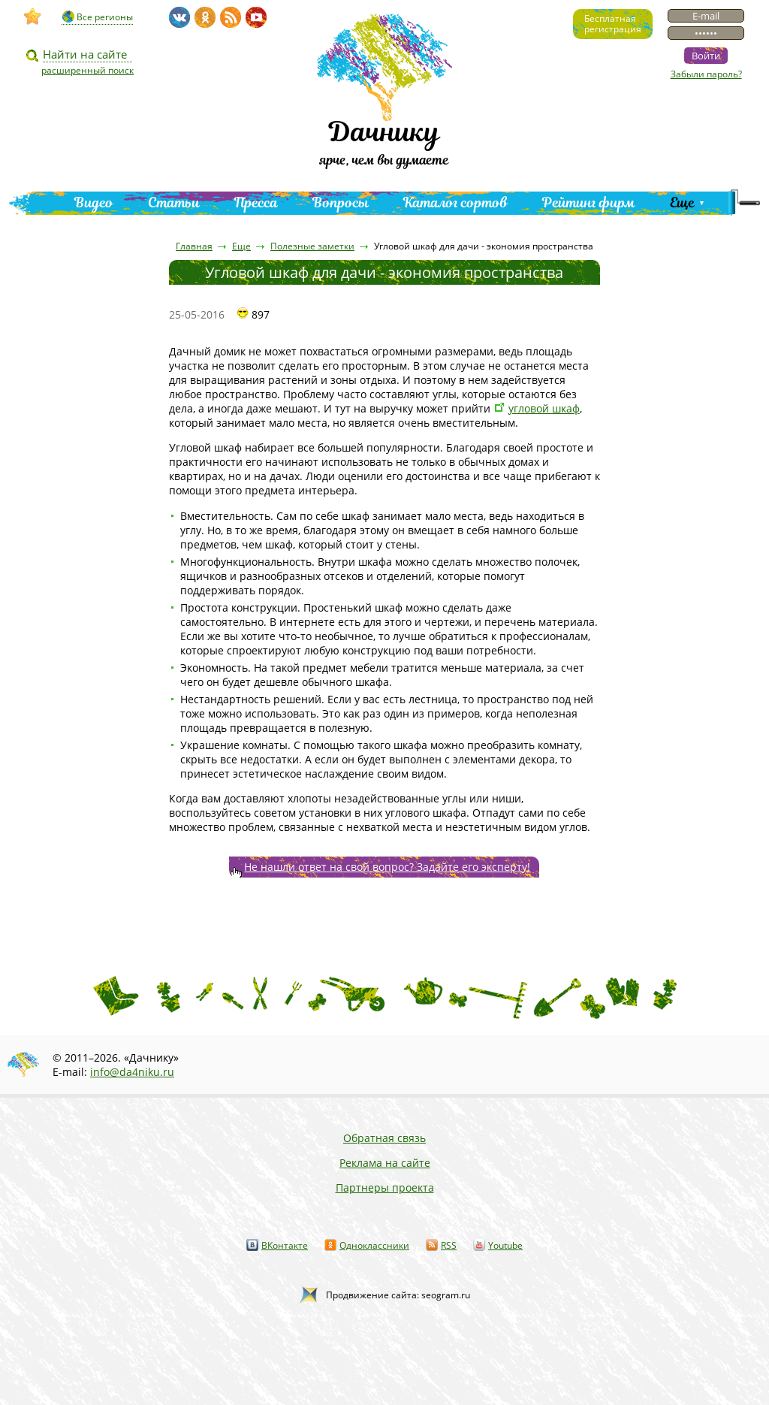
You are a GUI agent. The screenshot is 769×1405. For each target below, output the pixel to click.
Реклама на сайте (384, 1163)
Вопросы (340, 202)
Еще (682, 202)
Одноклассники (374, 1245)
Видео (93, 202)
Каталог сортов (455, 202)
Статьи (174, 202)
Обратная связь (384, 1138)
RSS (449, 1245)
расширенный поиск (87, 70)
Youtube (505, 1245)
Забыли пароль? (706, 74)
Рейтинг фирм (588, 202)
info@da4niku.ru (132, 1072)
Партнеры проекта (385, 1187)
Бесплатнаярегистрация (612, 23)
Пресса (256, 202)
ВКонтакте (284, 1245)
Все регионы (105, 17)
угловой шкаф (544, 408)
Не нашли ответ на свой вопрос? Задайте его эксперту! (387, 867)
